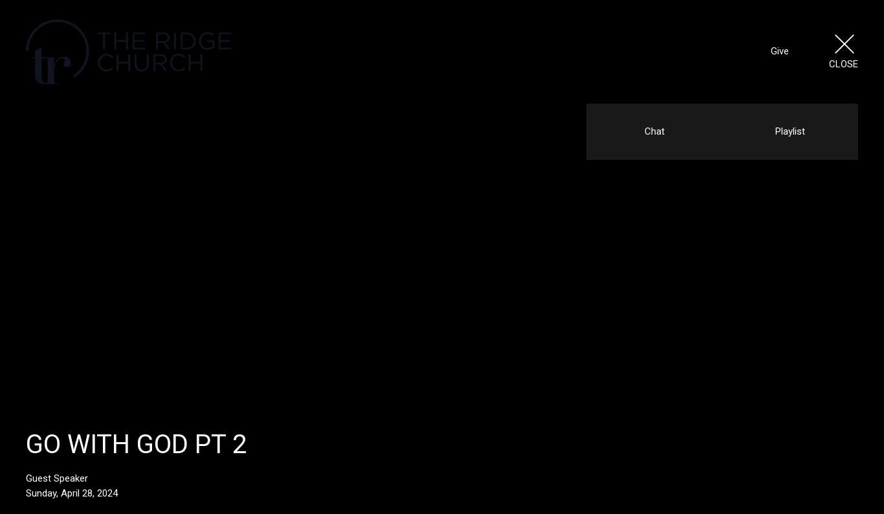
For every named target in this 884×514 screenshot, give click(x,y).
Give (780, 51)
